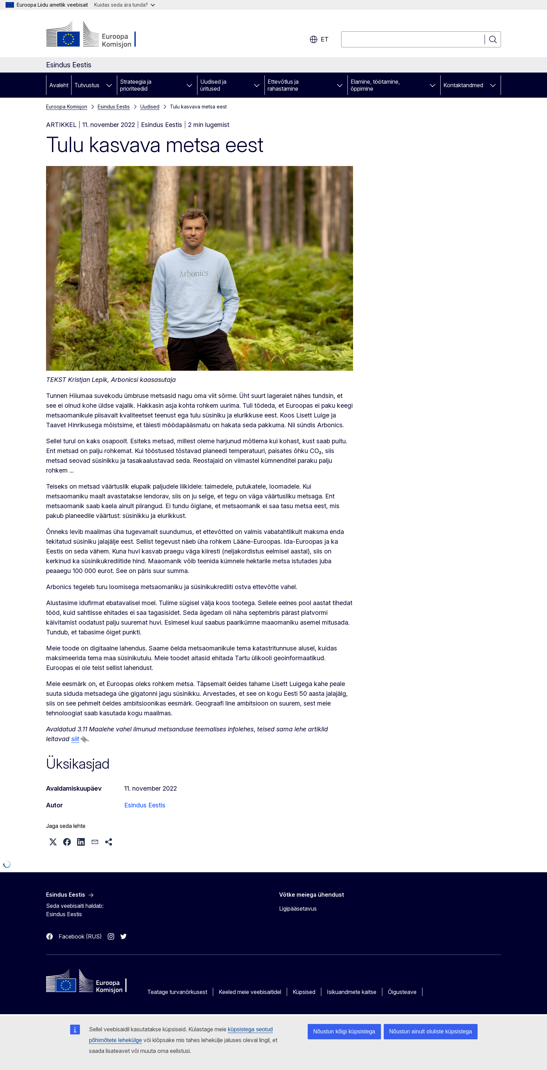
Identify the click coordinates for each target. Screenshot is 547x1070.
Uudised (149, 107)
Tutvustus (86, 85)
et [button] (319, 39)
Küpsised (304, 991)
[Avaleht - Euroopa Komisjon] (102, 35)
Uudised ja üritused (213, 85)
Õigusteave (402, 991)
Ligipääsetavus (298, 908)
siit (75, 739)
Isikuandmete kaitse (351, 991)
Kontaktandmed (463, 85)
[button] (53, 841)
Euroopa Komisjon (66, 107)
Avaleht (58, 85)
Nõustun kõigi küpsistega (344, 1031)
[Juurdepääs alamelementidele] (109, 85)
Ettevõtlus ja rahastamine (283, 85)
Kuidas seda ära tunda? (124, 5)
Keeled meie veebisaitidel (250, 991)
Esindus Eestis (114, 107)
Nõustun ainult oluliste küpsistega (430, 1031)
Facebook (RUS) (80, 936)
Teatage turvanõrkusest (177, 991)
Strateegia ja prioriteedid (135, 85)
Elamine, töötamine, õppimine (375, 85)
